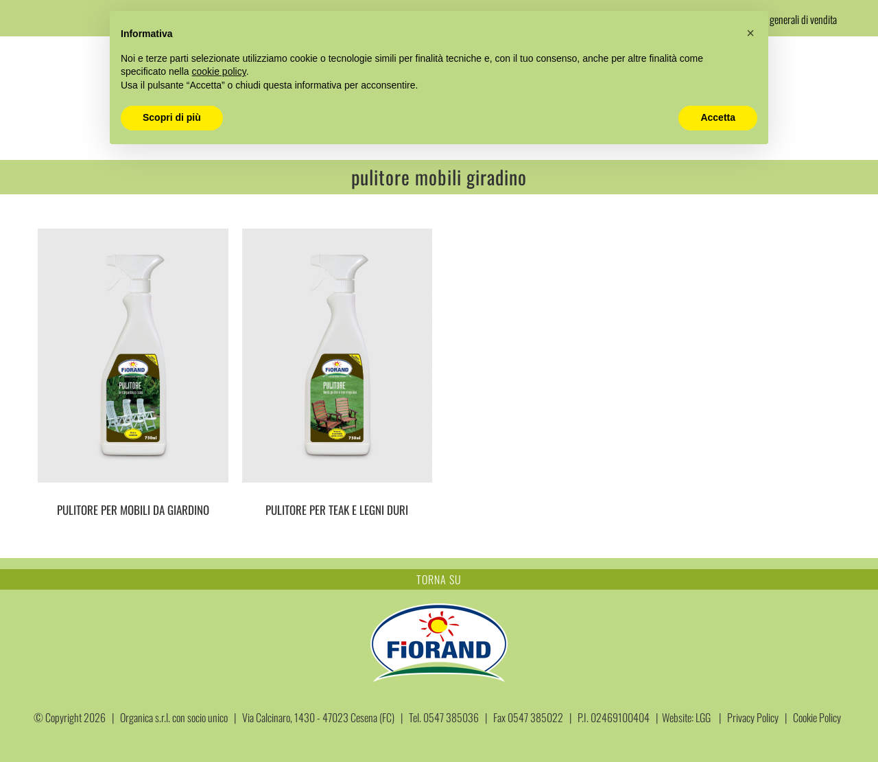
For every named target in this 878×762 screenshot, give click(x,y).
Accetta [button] (717, 117)
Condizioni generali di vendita (783, 19)
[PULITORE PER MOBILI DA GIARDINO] (133, 356)
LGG (703, 717)
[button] (750, 33)
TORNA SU (439, 579)
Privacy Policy (753, 717)
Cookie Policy (817, 717)
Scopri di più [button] (172, 117)
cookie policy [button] (219, 71)
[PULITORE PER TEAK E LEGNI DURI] (337, 356)
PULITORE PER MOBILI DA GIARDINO (133, 509)
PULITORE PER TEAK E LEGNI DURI (336, 509)
